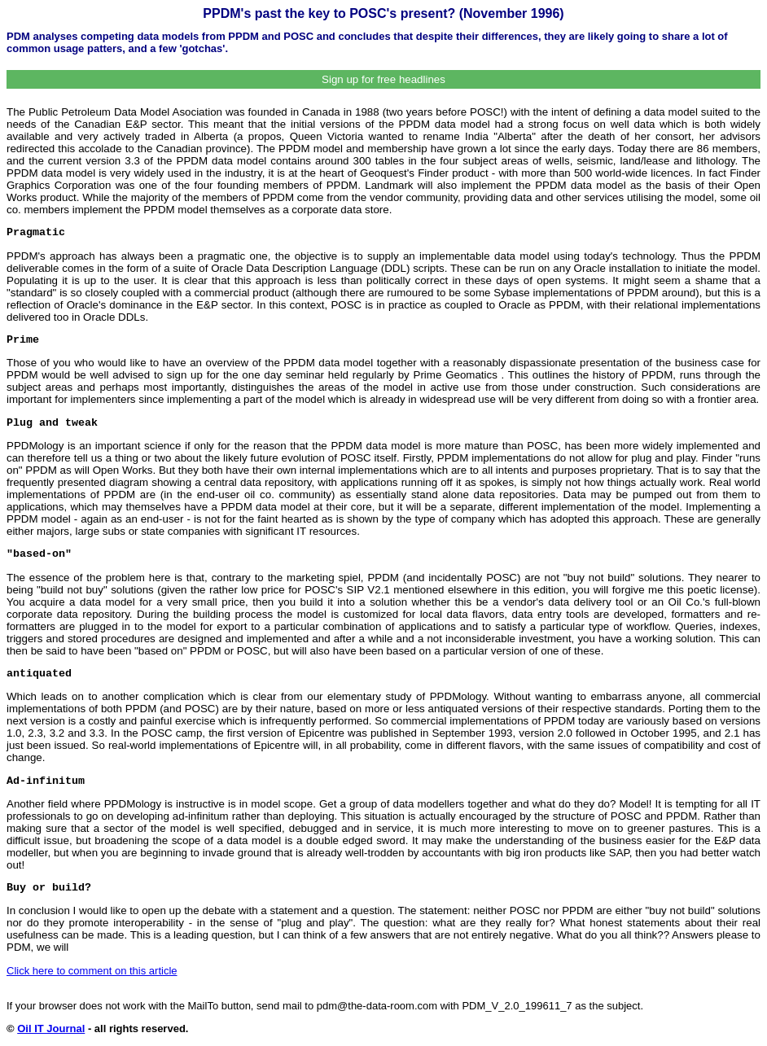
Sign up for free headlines (383, 79)
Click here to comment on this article (92, 971)
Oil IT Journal (51, 1028)
